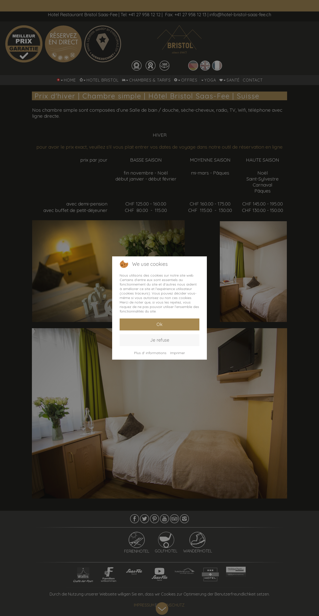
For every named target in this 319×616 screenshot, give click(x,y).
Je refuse (159, 340)
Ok (159, 324)
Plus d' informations (150, 353)
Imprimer (177, 353)
